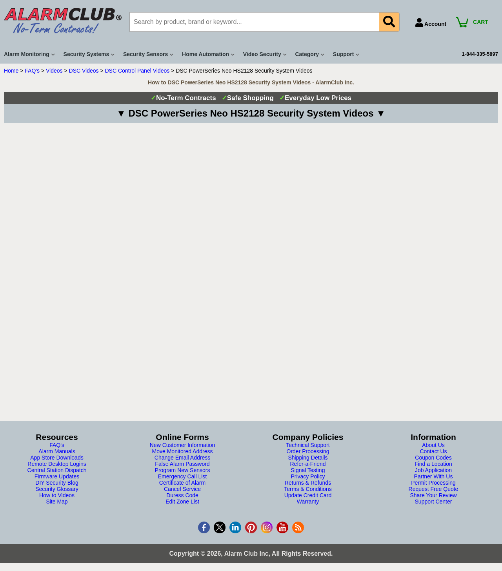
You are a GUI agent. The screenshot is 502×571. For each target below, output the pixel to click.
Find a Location (433, 464)
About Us (433, 445)
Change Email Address (182, 457)
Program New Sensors (182, 470)
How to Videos (57, 495)
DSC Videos (84, 70)
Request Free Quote (433, 489)
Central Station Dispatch (57, 470)
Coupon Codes (433, 457)
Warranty (308, 501)
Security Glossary (56, 489)
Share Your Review (433, 495)
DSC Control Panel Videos (137, 70)
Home (11, 70)
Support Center (433, 501)
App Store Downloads (56, 457)
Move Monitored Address (182, 451)
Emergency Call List (182, 476)
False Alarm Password (182, 464)
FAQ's (32, 70)
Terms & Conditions (307, 489)
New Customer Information (182, 445)
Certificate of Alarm (182, 483)
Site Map (56, 501)
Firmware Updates (57, 476)
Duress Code (182, 495)
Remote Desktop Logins (56, 464)
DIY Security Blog (56, 483)
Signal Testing (308, 470)
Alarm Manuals (56, 451)
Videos (54, 70)
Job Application (433, 470)
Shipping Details (307, 457)
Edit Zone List (182, 501)
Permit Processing (433, 483)
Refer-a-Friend (308, 464)
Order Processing (308, 451)
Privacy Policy (308, 476)
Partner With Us (433, 476)
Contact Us (433, 451)
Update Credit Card (308, 495)
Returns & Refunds (308, 483)
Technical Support (307, 445)
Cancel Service (182, 489)
